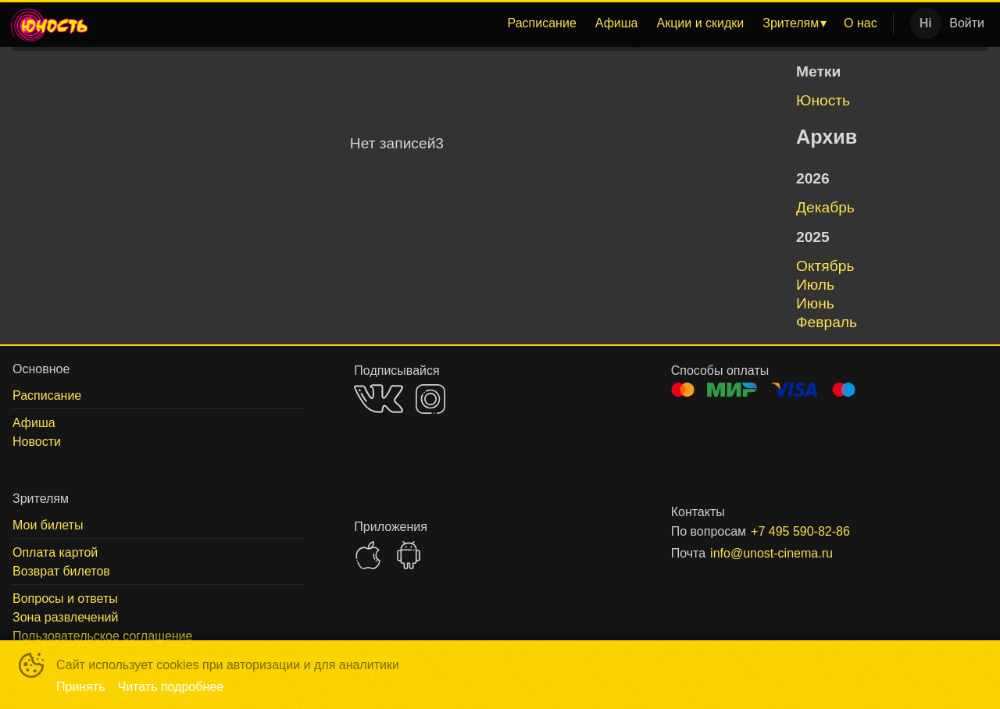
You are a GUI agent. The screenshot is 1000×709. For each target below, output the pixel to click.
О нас (860, 23)
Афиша (616, 23)
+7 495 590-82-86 (800, 531)
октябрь (825, 266)
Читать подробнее (171, 686)
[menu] (494, 23)
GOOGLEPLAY (409, 555)
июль (815, 284)
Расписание (542, 23)
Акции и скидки (700, 23)
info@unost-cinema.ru (771, 553)
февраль (826, 322)
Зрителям (790, 23)
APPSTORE (368, 555)
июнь (815, 303)
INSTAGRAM (430, 399)
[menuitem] (542, 23)
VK (378, 398)
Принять (80, 686)
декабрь (825, 207)
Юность (823, 100)
